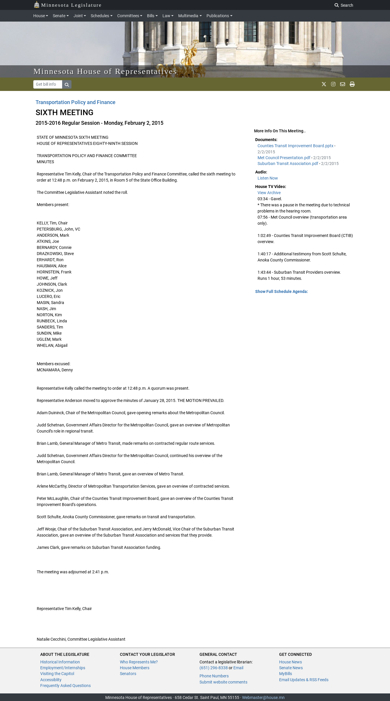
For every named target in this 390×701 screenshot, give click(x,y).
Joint (78, 15)
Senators (128, 673)
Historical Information (60, 662)
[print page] (352, 84)
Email (238, 667)
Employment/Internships (62, 667)
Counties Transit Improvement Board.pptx (296, 145)
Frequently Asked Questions (65, 685)
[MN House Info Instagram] (333, 84)
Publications (218, 15)
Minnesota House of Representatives (105, 71)
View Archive (269, 192)
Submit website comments (223, 682)
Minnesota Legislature (68, 4)
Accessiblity (51, 679)
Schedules (100, 15)
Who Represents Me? (139, 662)
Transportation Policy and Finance (76, 102)
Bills (150, 15)
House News (290, 662)
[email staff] (342, 84)
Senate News (291, 667)
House (39, 15)
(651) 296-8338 (214, 667)
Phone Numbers (214, 676)
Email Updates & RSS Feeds (303, 679)
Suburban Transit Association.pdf (288, 163)
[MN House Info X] (324, 84)
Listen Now (268, 178)
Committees (128, 15)
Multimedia (188, 15)
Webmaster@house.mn (263, 697)
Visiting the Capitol (57, 673)
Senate (59, 15)
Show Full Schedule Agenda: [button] (281, 291)
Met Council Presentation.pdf (284, 157)
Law (166, 15)
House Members (134, 667)
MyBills (285, 673)
